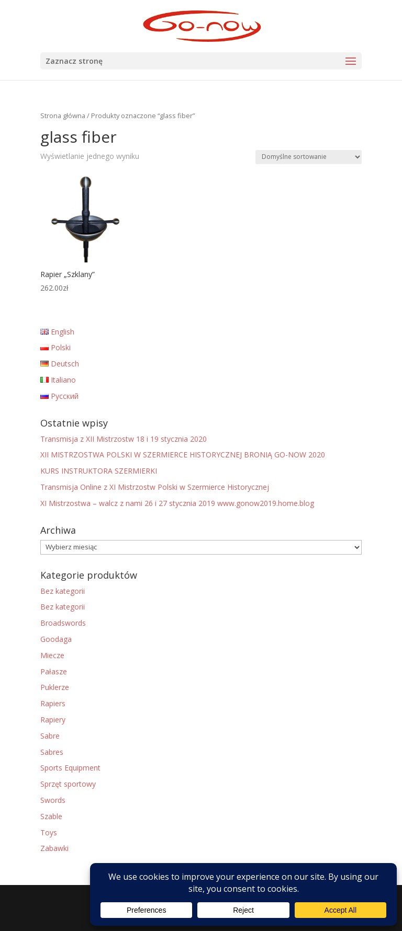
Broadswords (63, 623)
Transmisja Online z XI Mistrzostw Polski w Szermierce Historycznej (154, 487)
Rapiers (52, 703)
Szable (51, 816)
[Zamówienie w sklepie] (308, 157)
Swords (52, 800)
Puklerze (54, 687)
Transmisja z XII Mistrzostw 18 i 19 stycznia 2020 (123, 439)
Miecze (52, 655)
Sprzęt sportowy (68, 784)
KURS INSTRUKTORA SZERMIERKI (98, 471)
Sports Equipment (70, 768)
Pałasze (53, 671)
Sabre (50, 736)
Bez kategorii (62, 591)
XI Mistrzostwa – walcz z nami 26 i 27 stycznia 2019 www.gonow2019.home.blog (177, 503)
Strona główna (62, 115)
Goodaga (56, 639)
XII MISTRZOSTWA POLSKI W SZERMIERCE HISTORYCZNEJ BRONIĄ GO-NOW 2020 (182, 454)
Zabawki (54, 848)
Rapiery (52, 720)
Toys (48, 832)
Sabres (51, 752)
